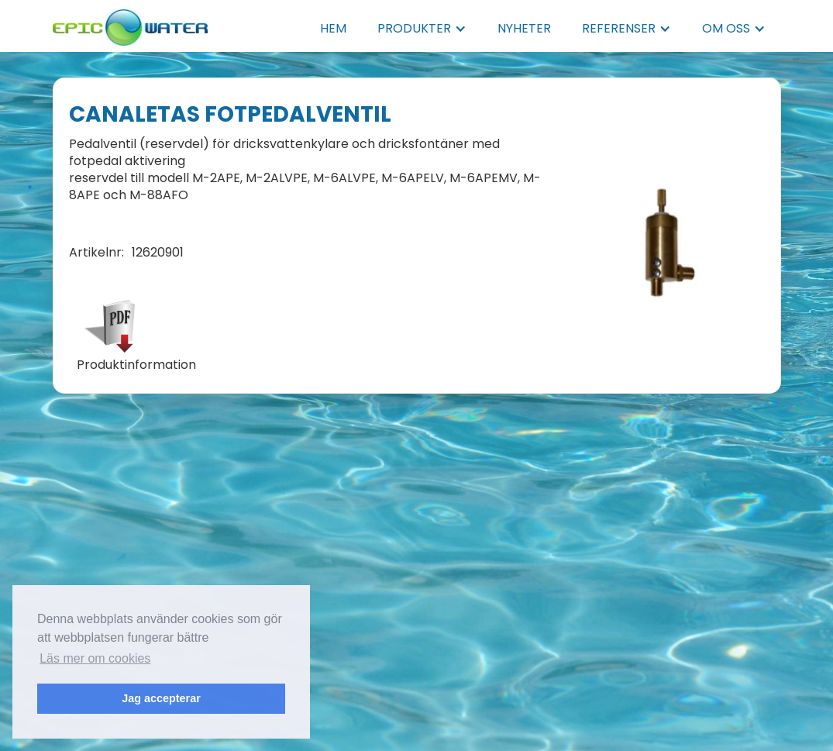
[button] (422, 28)
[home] (130, 23)
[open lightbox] (665, 235)
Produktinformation (136, 365)
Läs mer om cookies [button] (95, 658)
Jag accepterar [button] (161, 698)
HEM (333, 28)
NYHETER (524, 28)
